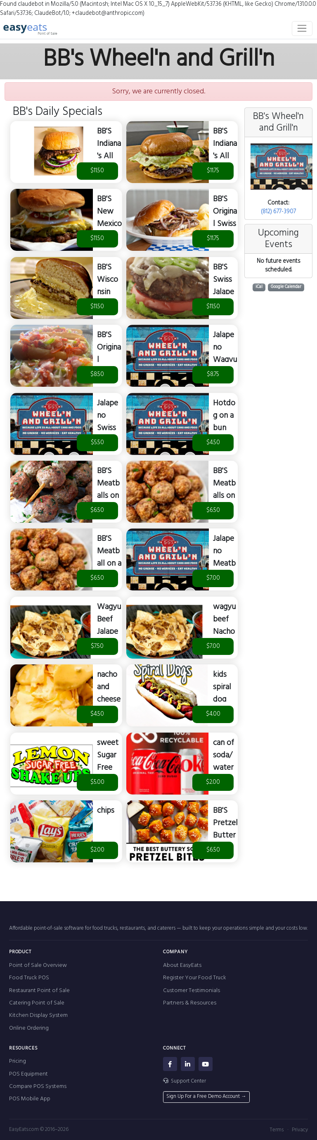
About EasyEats (182, 965)
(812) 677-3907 (278, 212)
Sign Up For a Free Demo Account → (206, 1096)
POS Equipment (28, 1074)
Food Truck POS (29, 978)
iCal (259, 286)
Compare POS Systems (37, 1086)
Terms (277, 1130)
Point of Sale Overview (38, 965)
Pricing (17, 1061)
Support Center (184, 1081)
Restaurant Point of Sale (39, 990)
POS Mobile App (29, 1099)
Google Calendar (286, 286)
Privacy (300, 1130)
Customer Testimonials (191, 990)
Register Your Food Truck (194, 978)
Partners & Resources (189, 1003)
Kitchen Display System (38, 1015)
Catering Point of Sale (36, 1003)
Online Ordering (29, 1028)
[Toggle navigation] (302, 28)
